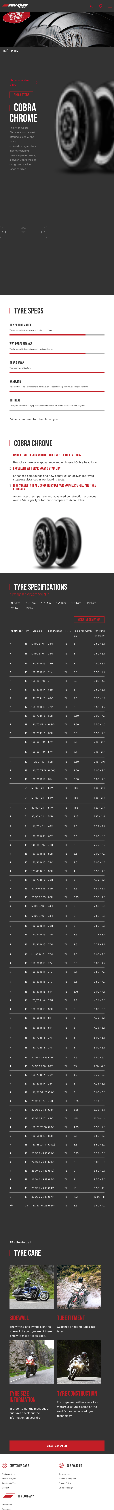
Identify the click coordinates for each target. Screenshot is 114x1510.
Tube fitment (71, 1318)
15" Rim (31, 603)
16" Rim (46, 603)
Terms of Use (64, 1474)
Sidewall (19, 1318)
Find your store (8, 1474)
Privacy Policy (65, 1483)
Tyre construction (77, 1393)
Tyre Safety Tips (9, 1483)
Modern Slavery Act (67, 1478)
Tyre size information (23, 1397)
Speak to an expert (57, 1446)
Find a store (21, 95)
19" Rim (91, 603)
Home (5, 51)
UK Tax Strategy (66, 1488)
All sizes (15, 603)
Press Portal (7, 1504)
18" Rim (76, 603)
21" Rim (15, 608)
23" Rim (30, 608)
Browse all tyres (9, 1478)
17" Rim (61, 603)
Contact (5, 1488)
